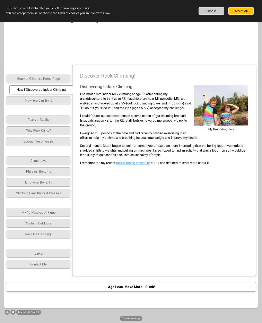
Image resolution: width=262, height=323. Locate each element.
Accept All (241, 11)
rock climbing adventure (133, 163)
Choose (211, 11)
